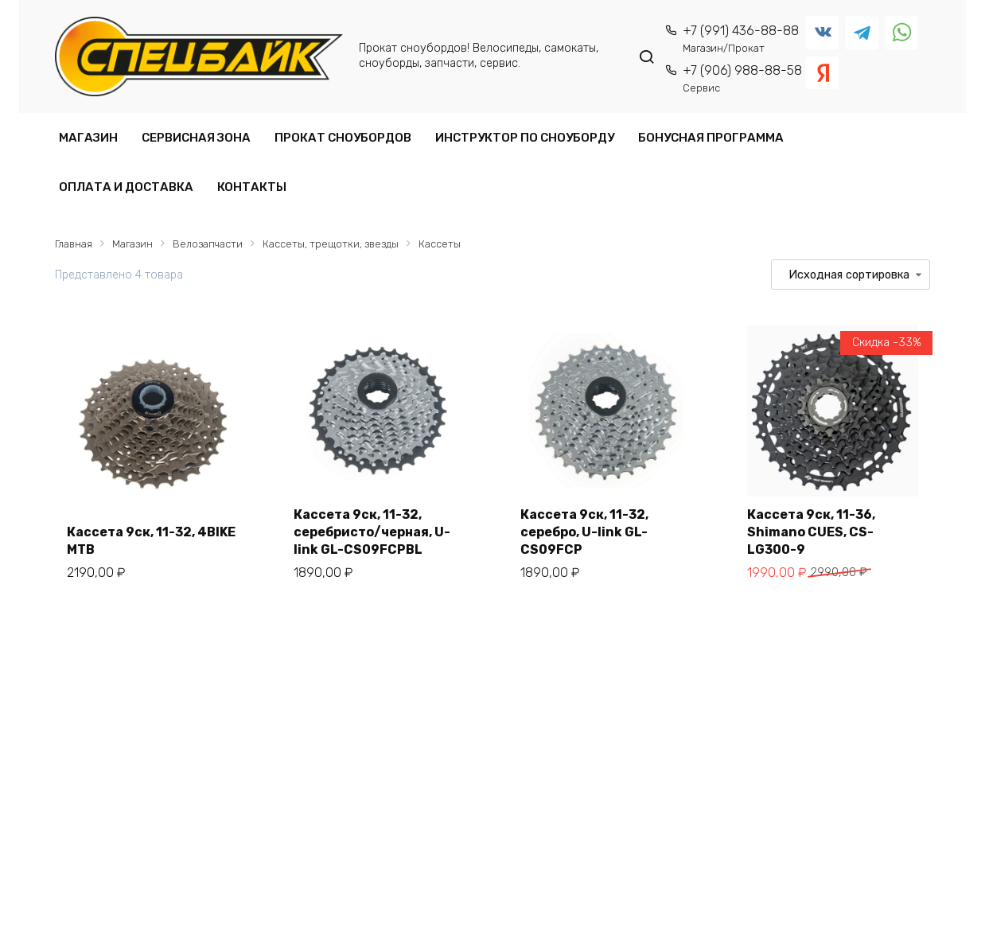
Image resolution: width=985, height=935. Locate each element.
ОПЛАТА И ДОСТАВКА (126, 187)
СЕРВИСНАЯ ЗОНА (196, 138)
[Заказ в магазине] (850, 274)
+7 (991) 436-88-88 (741, 38)
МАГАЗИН (88, 138)
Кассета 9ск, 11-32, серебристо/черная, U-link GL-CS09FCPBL (372, 532)
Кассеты (440, 244)
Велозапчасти (208, 244)
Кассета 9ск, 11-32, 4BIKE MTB (151, 540)
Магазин (132, 244)
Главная (73, 244)
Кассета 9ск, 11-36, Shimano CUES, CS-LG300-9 (811, 532)
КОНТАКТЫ (251, 187)
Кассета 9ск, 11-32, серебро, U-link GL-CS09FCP (584, 532)
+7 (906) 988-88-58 (742, 78)
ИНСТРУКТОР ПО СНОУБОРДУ (524, 138)
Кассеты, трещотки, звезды (331, 244)
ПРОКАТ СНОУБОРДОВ (342, 138)
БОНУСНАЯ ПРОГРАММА (711, 138)
